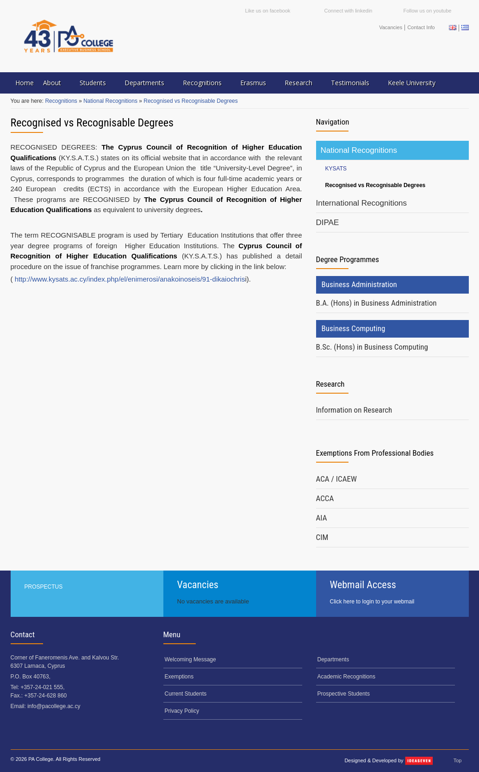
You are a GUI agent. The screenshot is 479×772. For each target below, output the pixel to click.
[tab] (392, 303)
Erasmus (253, 82)
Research (298, 82)
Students (93, 82)
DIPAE (327, 222)
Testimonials (350, 82)
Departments (144, 82)
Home (24, 82)
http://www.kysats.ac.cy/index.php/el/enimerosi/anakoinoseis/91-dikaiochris (130, 279)
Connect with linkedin (348, 10)
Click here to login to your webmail (372, 601)
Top (458, 760)
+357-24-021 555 (42, 687)
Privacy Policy (182, 711)
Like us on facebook (268, 10)
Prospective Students (343, 693)
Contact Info (421, 27)
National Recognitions (111, 101)
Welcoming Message (190, 659)
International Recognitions (361, 203)
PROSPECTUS (44, 587)
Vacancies (390, 27)
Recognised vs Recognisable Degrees (190, 101)
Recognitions (202, 82)
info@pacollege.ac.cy (53, 706)
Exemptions (179, 676)
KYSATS (336, 168)
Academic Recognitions (346, 676)
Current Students (186, 693)
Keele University (411, 82)
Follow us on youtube (428, 10)
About (52, 82)
